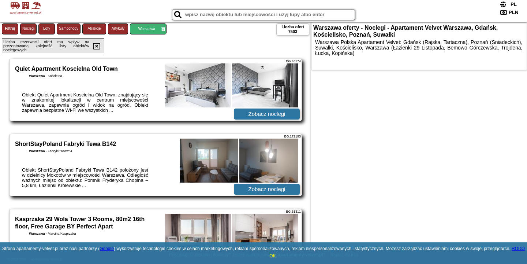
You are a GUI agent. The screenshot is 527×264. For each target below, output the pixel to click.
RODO (518, 248)
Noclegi (28, 28)
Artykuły (118, 28)
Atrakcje (94, 28)
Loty (46, 28)
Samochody (68, 28)
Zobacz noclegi (266, 114)
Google (107, 248)
